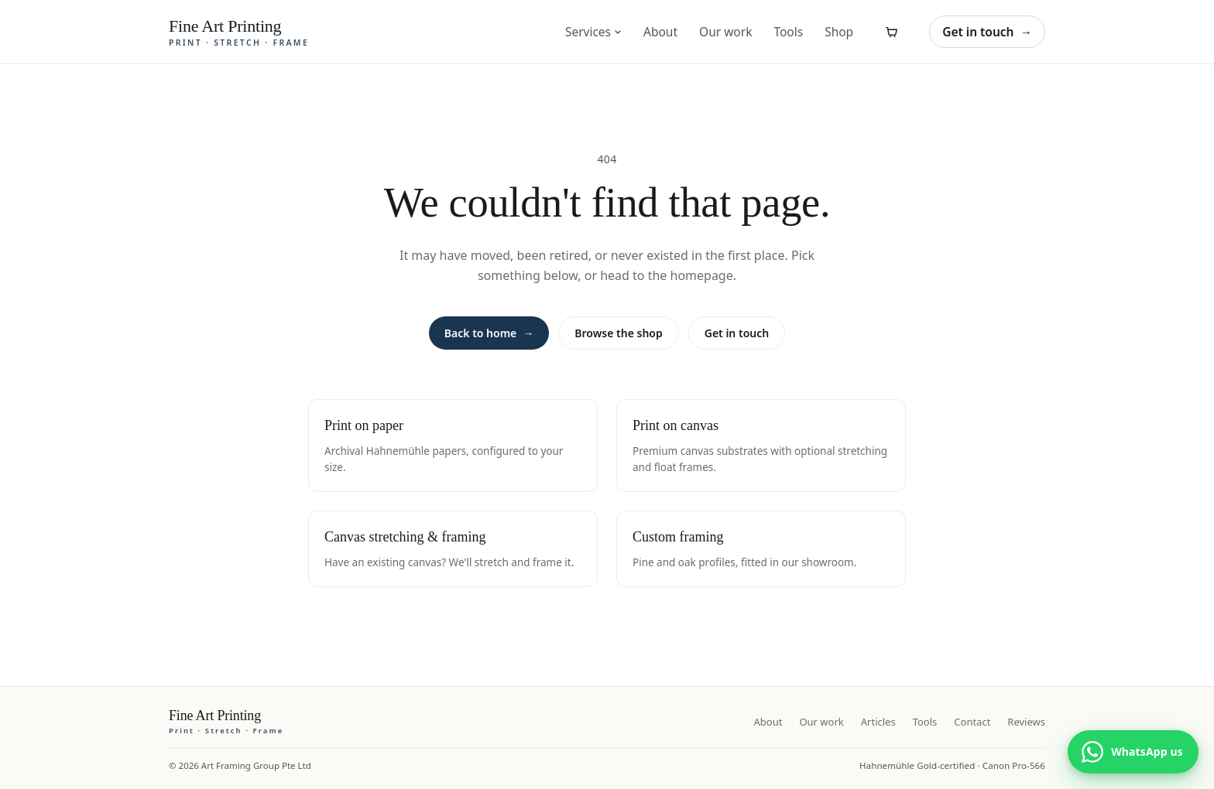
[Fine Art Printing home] (226, 722)
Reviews (1026, 722)
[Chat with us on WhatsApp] (1133, 752)
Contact (972, 722)
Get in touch (987, 31)
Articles (878, 722)
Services (593, 31)
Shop (839, 31)
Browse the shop (618, 333)
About (660, 31)
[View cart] (891, 32)
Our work (725, 31)
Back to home (488, 333)
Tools (788, 31)
